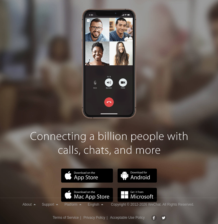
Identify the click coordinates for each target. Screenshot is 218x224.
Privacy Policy (94, 218)
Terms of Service (66, 218)
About (29, 204)
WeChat (154, 204)
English (95, 204)
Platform (72, 204)
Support (50, 204)
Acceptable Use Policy (127, 218)
